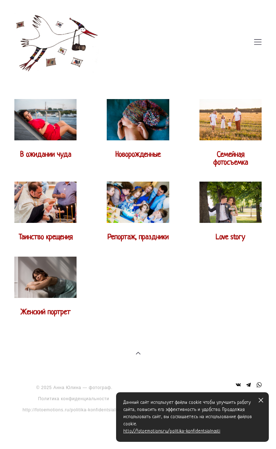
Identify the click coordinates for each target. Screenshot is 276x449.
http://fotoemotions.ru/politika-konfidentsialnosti (74, 409)
